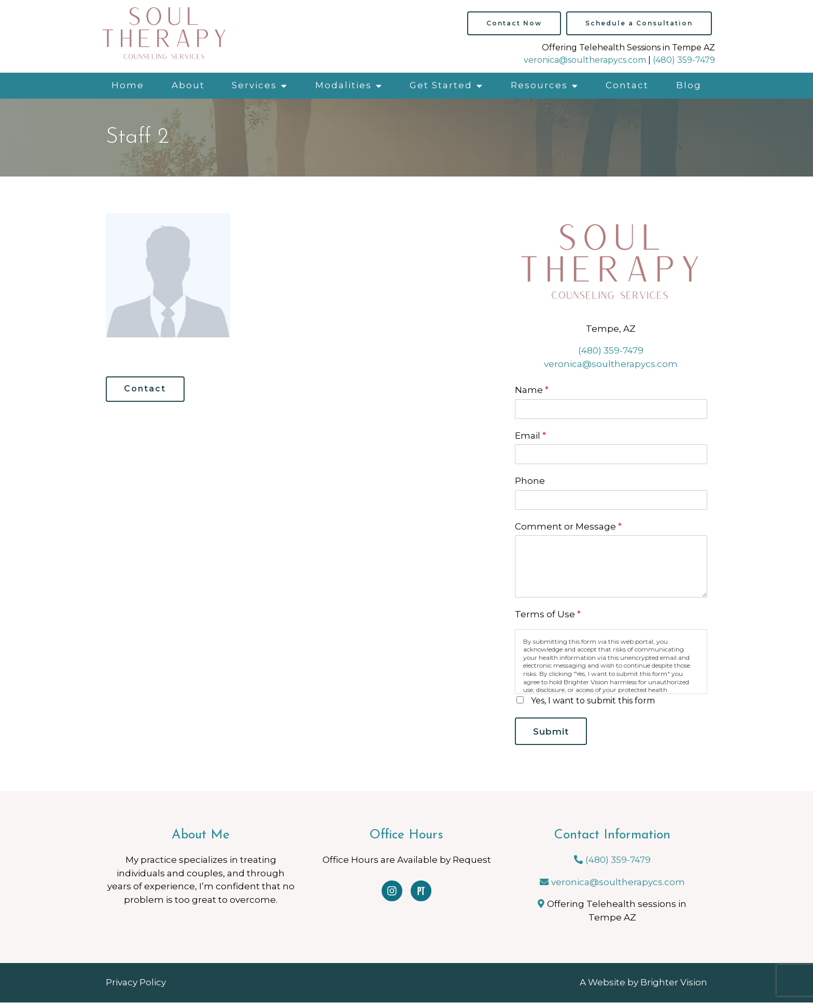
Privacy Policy (136, 983)
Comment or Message (568, 526)
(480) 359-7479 (684, 60)
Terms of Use (548, 614)
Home (127, 85)
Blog (689, 85)
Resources (539, 85)
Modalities (343, 85)
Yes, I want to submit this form (593, 701)
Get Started (441, 85)
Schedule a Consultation (639, 23)
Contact (627, 85)
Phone (530, 481)
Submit (552, 731)
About (188, 85)
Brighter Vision (673, 983)
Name (532, 390)
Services (254, 85)
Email (530, 435)
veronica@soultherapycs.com (585, 60)
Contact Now (514, 23)
